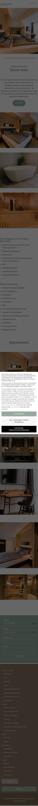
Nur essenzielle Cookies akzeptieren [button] (19, 421)
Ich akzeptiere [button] (19, 414)
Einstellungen (15, 407)
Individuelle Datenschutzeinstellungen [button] (19, 429)
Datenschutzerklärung (8, 405)
